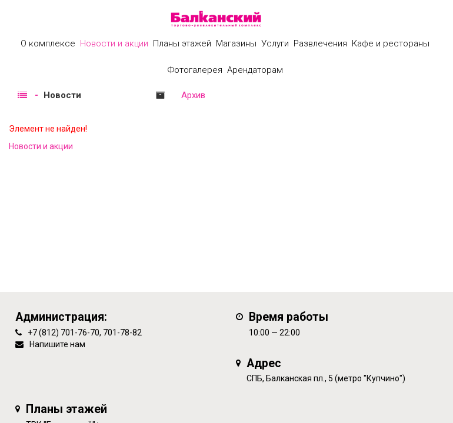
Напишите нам (57, 344)
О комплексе (48, 43)
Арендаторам (255, 70)
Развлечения (320, 43)
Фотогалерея (195, 70)
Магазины (236, 43)
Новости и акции (114, 43)
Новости (62, 95)
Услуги (275, 43)
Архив (193, 95)
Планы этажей (182, 43)
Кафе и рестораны (390, 43)
